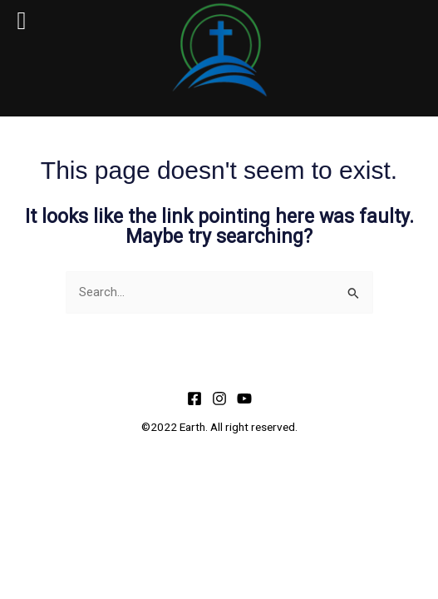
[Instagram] (219, 398)
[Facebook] (194, 398)
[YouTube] (244, 398)
